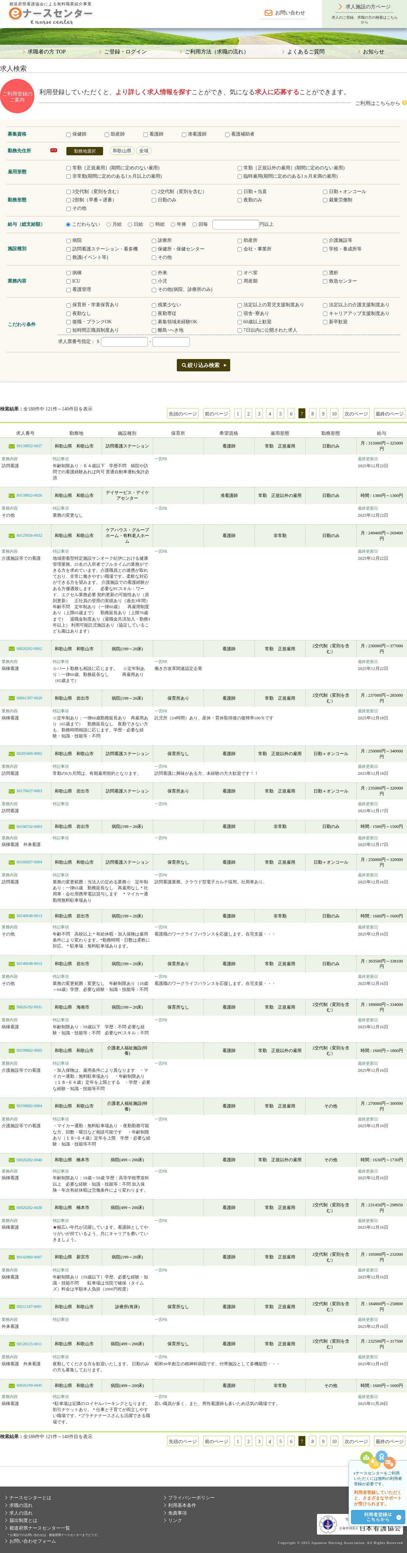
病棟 (74, 272)
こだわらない (83, 224)
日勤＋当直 (252, 191)
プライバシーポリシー (191, 1497)
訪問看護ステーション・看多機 (102, 248)
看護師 (153, 134)
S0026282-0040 (29, 1160)
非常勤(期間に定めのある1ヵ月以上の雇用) (114, 176)
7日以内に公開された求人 (267, 330)
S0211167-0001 (29, 1306)
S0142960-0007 (29, 1257)
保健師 (76, 134)
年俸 (178, 224)
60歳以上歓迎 (255, 321)
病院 (74, 240)
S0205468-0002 (29, 753)
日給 (135, 224)
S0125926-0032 (29, 535)
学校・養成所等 (342, 248)
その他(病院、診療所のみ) (182, 289)
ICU (73, 281)
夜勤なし (78, 313)
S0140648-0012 (29, 963)
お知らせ (373, 51)
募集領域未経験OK (174, 321)
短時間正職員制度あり (92, 330)
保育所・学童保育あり (92, 304)
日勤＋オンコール (344, 191)
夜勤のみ (250, 199)
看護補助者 (240, 134)
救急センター (340, 281)
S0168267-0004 (29, 862)
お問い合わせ (290, 12)
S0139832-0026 (29, 495)
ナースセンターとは (30, 1497)
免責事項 (177, 1513)
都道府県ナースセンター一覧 (39, 1528)
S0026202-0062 (29, 648)
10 (334, 413)
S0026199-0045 (29, 1385)
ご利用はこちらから (377, 103)
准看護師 (194, 134)
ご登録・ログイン (125, 51)
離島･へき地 (167, 330)
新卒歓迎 (335, 321)
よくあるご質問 (306, 51)
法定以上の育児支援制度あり (271, 304)
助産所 (248, 240)
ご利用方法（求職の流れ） (217, 51)
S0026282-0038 (29, 1207)
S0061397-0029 (29, 698)
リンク (175, 1520)
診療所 (162, 240)
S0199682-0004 (29, 1105)
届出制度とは (23, 1520)
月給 (114, 224)
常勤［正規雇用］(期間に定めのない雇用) (112, 167)
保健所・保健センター (178, 248)
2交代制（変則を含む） (179, 191)
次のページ (356, 413)
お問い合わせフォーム (32, 1541)
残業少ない (166, 304)
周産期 (248, 281)
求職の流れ (21, 1505)
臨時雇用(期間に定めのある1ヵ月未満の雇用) (288, 176)
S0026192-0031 (29, 1007)
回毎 (200, 224)
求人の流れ (21, 1513)
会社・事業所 (255, 248)
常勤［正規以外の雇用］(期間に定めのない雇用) (291, 167)
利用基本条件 (182, 1505)
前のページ (216, 413)
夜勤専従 (164, 313)
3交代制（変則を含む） (93, 191)
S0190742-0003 (29, 826)
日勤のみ (164, 199)
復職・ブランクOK (89, 321)
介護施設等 (337, 240)
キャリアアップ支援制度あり (356, 313)
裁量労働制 (337, 199)
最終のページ (390, 413)
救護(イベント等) (87, 257)
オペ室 (248, 272)
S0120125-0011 (29, 1344)
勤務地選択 (85, 151)
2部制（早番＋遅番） (91, 199)
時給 (157, 224)
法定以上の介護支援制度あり (356, 304)
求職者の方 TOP (47, 51)
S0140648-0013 (29, 915)
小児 (159, 281)
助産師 (115, 134)
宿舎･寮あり (253, 313)
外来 (159, 272)
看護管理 (78, 289)
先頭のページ (183, 413)
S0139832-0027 (29, 446)
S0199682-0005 (29, 1050)
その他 (76, 208)
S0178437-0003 (29, 791)
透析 (330, 272)
